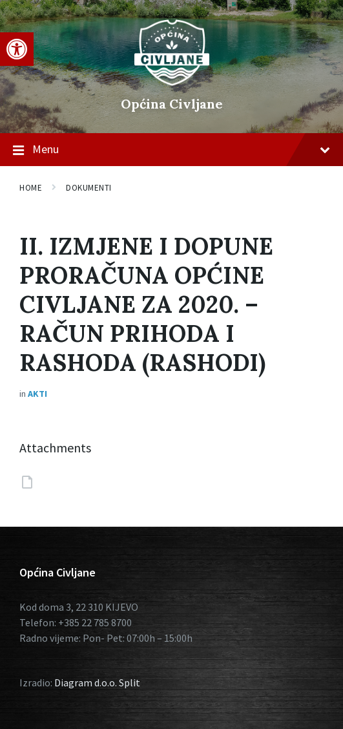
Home (30, 187)
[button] (17, 49)
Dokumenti (89, 187)
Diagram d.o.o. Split (97, 682)
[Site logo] (171, 82)
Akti (37, 393)
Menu (171, 150)
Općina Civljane (172, 104)
